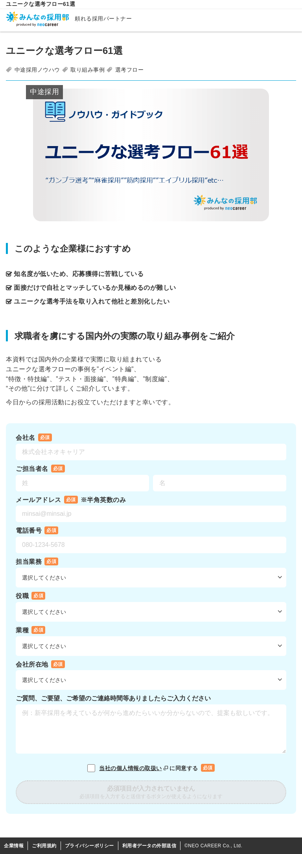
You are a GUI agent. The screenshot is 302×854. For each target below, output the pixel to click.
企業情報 (14, 845)
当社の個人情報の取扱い (134, 768)
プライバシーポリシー (89, 845)
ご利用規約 (44, 845)
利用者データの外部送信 (149, 845)
